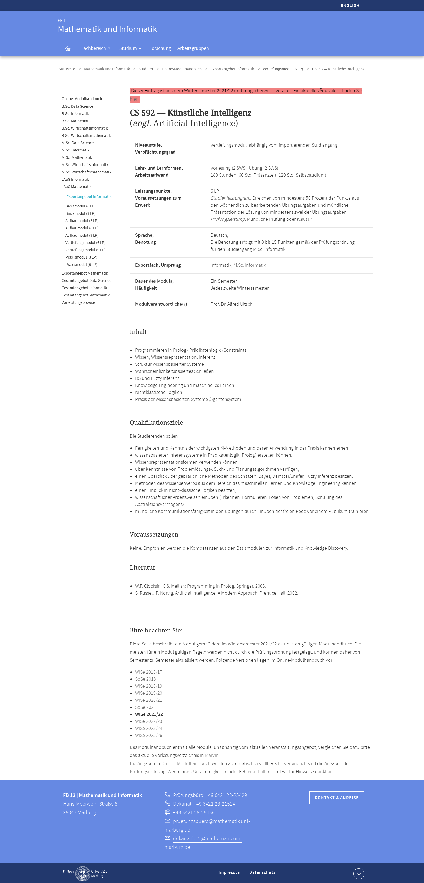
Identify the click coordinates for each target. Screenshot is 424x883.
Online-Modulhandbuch (174, 68)
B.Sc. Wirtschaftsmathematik (86, 134)
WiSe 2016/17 (148, 670)
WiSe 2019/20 (148, 691)
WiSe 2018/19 (148, 684)
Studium (132, 49)
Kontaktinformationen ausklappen (358, 872)
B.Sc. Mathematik (76, 119)
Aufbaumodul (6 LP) (82, 226)
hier (133, 97)
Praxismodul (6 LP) (81, 263)
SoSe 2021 (145, 706)
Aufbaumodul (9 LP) (82, 233)
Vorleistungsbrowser (79, 301)
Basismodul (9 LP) (80, 212)
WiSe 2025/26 (148, 734)
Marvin (211, 754)
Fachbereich (97, 49)
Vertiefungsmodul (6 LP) (270, 68)
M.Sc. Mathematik (77, 156)
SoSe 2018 (145, 677)
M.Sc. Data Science (78, 141)
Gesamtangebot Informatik (84, 286)
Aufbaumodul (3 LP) (82, 219)
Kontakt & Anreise (337, 796)
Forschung (160, 48)
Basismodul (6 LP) (80, 204)
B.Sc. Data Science (77, 104)
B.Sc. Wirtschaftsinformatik (85, 126)
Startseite (66, 68)
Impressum (230, 873)
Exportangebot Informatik (222, 68)
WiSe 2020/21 (148, 699)
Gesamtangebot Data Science (86, 279)
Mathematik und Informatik (104, 68)
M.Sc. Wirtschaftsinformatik (85, 163)
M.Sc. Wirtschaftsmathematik (86, 170)
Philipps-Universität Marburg (85, 872)
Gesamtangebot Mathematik (86, 293)
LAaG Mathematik (76, 185)
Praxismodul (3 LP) (81, 255)
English (350, 6)
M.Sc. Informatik (75, 148)
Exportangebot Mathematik (85, 271)
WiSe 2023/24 (148, 727)
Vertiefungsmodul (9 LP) (85, 248)
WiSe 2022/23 (148, 720)
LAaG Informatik (75, 177)
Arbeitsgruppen (193, 48)
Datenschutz (263, 873)
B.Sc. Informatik (75, 112)
